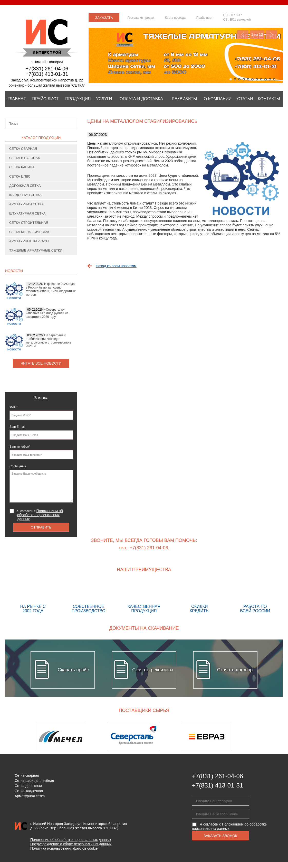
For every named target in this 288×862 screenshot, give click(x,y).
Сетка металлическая (30, 232)
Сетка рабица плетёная (34, 780)
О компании (218, 99)
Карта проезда (175, 18)
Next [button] (269, 736)
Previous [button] (18, 736)
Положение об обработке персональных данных (70, 840)
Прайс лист (204, 18)
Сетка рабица (22, 167)
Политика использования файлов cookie (64, 848)
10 (270, 79)
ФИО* (13, 407)
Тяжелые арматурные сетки (35, 250)
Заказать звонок (104, 19)
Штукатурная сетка (27, 213)
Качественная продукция (144, 597)
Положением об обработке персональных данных (40, 515)
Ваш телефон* (19, 446)
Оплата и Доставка (141, 99)
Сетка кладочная (29, 791)
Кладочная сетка (25, 195)
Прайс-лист (45, 99)
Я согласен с (40, 515)
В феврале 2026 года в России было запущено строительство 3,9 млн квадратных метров (50, 289)
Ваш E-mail (17, 427)
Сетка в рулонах (24, 158)
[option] (71, 736)
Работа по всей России (255, 597)
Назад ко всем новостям (116, 266)
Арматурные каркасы (29, 241)
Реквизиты (184, 99)
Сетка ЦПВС (19, 176)
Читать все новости (41, 363)
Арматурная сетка (26, 204)
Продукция (78, 99)
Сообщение (17, 466)
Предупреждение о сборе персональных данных (70, 844)
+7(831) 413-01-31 (46, 74)
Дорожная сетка (25, 186)
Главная (16, 99)
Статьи (245, 99)
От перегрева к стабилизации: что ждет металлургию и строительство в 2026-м (48, 340)
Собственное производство (88, 597)
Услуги (104, 99)
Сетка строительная (28, 223)
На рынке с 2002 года (33, 597)
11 (274, 79)
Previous (242, 34)
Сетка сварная (23, 149)
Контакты (269, 99)
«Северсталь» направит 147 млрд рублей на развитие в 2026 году (47, 313)
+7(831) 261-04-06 (46, 68)
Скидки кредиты (199, 597)
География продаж (141, 18)
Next (271, 34)
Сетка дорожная (28, 786)
